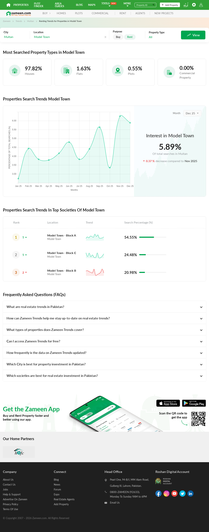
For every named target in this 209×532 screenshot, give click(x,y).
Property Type (156, 32)
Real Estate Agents (64, 499)
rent (123, 13)
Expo (56, 494)
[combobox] (16, 37)
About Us (8, 479)
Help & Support (12, 494)
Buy (118, 37)
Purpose (117, 31)
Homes (61, 13)
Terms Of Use (10, 509)
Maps (91, 5)
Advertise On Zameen (15, 499)
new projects (163, 13)
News (57, 484)
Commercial (100, 13)
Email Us (115, 502)
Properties (21, 5)
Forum (57, 489)
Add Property (170, 4)
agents (140, 13)
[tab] (104, 306)
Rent (129, 37)
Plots (79, 13)
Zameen (7, 21)
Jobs (5, 489)
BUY (47, 13)
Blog (79, 5)
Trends (19, 21)
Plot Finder (38, 5)
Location (38, 32)
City (6, 32)
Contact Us (9, 484)
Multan (30, 21)
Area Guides (59, 5)
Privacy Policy (10, 504)
